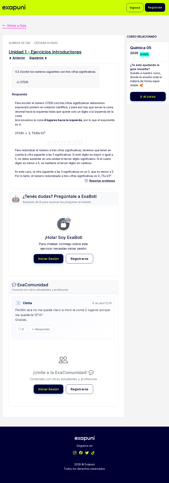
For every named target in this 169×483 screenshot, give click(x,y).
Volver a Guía (14, 25)
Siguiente (38, 58)
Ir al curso (148, 96)
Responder (41, 329)
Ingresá (135, 7)
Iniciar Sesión (48, 259)
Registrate (155, 7)
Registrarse (79, 259)
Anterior (17, 58)
